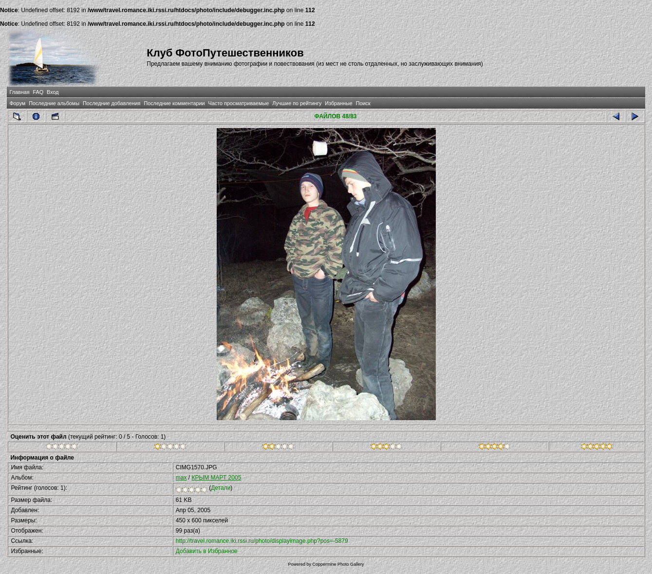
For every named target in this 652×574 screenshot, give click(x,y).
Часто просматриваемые (238, 103)
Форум (17, 103)
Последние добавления (111, 103)
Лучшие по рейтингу (296, 103)
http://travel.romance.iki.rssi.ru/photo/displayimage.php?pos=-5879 (262, 540)
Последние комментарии (174, 103)
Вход (52, 92)
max (181, 477)
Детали (220, 487)
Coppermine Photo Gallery (338, 564)
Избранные (338, 103)
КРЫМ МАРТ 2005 (217, 477)
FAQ (38, 92)
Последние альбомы (54, 103)
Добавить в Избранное (207, 551)
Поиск (363, 103)
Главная (19, 92)
